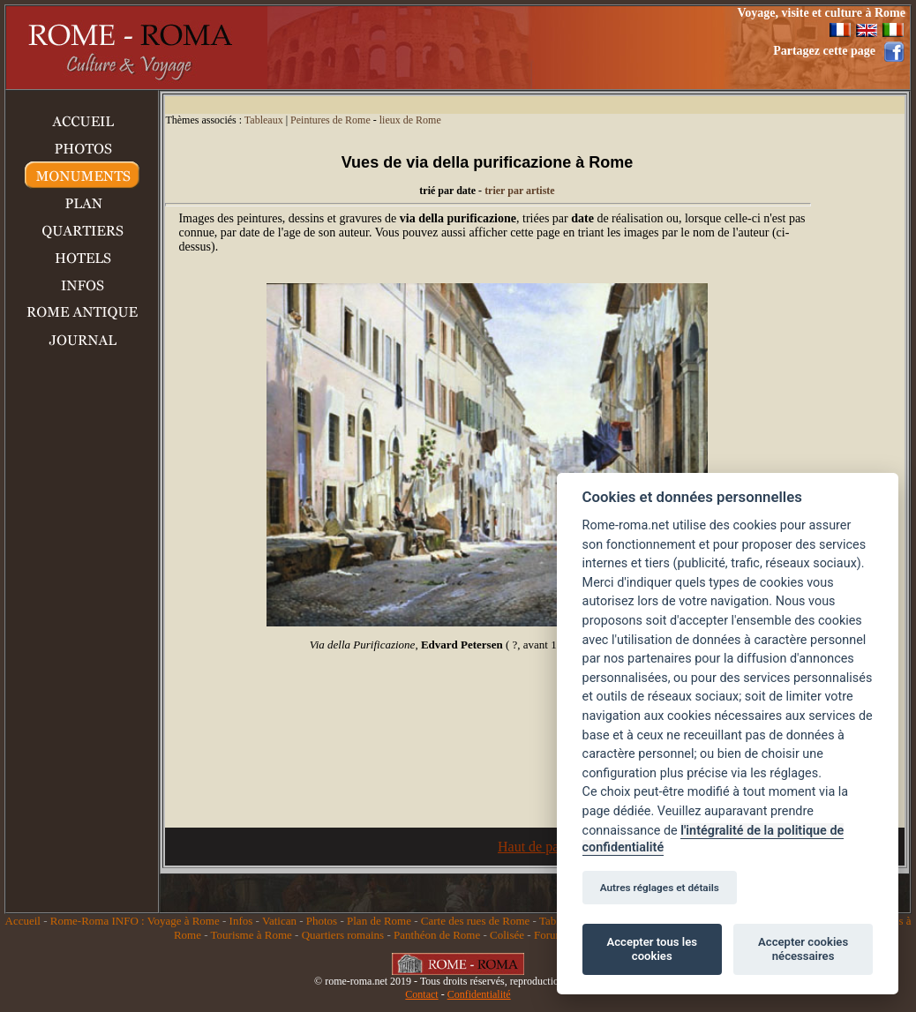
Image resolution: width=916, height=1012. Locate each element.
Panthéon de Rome (437, 934)
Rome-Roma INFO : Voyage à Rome (135, 920)
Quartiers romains (343, 934)
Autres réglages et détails (659, 887)
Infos (241, 920)
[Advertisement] (478, 47)
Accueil (23, 920)
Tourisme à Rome (251, 934)
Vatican (279, 920)
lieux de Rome (410, 120)
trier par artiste (519, 190)
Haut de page (535, 846)
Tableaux (263, 120)
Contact (421, 994)
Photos (321, 920)
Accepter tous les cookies (652, 949)
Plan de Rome (379, 920)
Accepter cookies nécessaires (803, 949)
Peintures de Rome (330, 120)
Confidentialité (479, 994)
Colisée (507, 934)
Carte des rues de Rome (475, 920)
